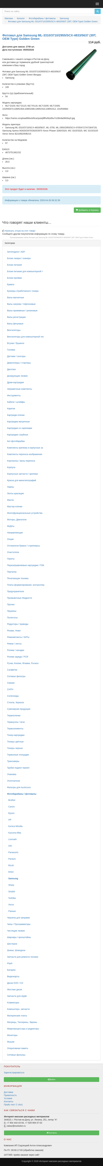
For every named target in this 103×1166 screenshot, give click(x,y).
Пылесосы (12, 617)
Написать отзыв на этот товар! (20, 231)
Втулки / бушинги (15, 343)
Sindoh (11, 891)
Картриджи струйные (17, 434)
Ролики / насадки (15, 650)
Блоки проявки (14, 278)
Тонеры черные (15, 748)
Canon (11, 806)
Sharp (10, 885)
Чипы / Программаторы (18, 924)
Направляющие (15, 532)
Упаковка (11, 774)
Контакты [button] (51, 1133)
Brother (11, 800)
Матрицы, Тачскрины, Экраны (22, 1022)
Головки (11, 349)
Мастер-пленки (14, 506)
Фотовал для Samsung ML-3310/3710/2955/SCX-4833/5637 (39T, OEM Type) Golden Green (61, 237)
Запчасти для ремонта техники (22, 957)
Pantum (11, 859)
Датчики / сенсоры (16, 356)
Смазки (11, 683)
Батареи (11, 970)
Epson (10, 813)
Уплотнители (13, 781)
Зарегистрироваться (14, 1072)
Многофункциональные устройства (24, 513)
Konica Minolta (15, 826)
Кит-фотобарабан (16, 441)
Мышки (10, 1042)
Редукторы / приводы (17, 624)
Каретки (11, 408)
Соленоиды (13, 696)
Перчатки (11, 572)
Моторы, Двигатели (17, 519)
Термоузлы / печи (16, 722)
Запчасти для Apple (17, 996)
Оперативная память (17, 1048)
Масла (10, 500)
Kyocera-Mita (14, 833)
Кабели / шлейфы (16, 402)
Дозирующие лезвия (17, 376)
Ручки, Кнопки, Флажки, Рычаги (22, 663)
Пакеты (11, 558)
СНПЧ (10, 689)
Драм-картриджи (15, 382)
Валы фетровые (15, 323)
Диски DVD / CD (15, 983)
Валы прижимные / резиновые (22, 310)
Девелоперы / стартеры (19, 363)
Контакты (8, 1101)
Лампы (10, 487)
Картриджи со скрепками (19, 428)
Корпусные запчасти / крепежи (22, 474)
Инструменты (14, 395)
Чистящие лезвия (16, 930)
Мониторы (12, 1035)
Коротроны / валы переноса (21, 461)
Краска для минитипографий (21, 480)
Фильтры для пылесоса (19, 787)
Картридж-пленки (16, 415)
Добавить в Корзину (87, 210)
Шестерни (12, 944)
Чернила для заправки (18, 917)
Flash (9, 963)
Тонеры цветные (15, 741)
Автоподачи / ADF (16, 252)
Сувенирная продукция (18, 709)
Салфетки (12, 670)
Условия (8, 1098)
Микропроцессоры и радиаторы (23, 1028)
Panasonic (12, 852)
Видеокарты (13, 976)
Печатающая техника (17, 578)
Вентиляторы (14, 330)
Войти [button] (51, 1079)
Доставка (8, 1092)
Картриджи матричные (18, 421)
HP (9, 819)
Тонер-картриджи (15, 735)
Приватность (10, 1095)
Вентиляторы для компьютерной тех (25, 336)
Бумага (10, 284)
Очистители (13, 552)
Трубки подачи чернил (18, 767)
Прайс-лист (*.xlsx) (13, 1104)
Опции (10, 539)
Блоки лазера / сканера (19, 258)
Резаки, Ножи (14, 630)
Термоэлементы (15, 728)
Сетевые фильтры (16, 676)
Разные (11, 911)
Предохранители (15, 591)
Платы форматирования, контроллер (25, 585)
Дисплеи (11, 369)
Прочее (11, 604)
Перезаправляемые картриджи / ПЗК (25, 565)
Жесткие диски (14, 989)
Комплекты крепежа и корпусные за (25, 447)
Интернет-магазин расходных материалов (60, 1161)
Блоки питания (14, 265)
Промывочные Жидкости (19, 598)
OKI (9, 846)
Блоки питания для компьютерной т (25, 271)
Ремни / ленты (14, 643)
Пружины (11, 611)
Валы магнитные (15, 297)
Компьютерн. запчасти (18, 1009)
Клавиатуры (13, 1002)
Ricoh (10, 865)
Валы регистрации (16, 317)
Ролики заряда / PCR (17, 656)
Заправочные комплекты (19, 389)
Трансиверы (13, 761)
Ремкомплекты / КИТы (18, 637)
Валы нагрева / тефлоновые (21, 304)
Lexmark (12, 839)
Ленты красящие (15, 493)
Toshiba (11, 898)
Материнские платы (17, 1015)
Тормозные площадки (18, 754)
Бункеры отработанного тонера (22, 291)
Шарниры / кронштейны (19, 937)
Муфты (10, 526)
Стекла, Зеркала (15, 702)
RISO (10, 872)
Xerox (10, 904)
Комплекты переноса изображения (24, 454)
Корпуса (11, 467)
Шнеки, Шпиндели (16, 950)
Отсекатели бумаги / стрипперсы (23, 545)
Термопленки (13, 715)
